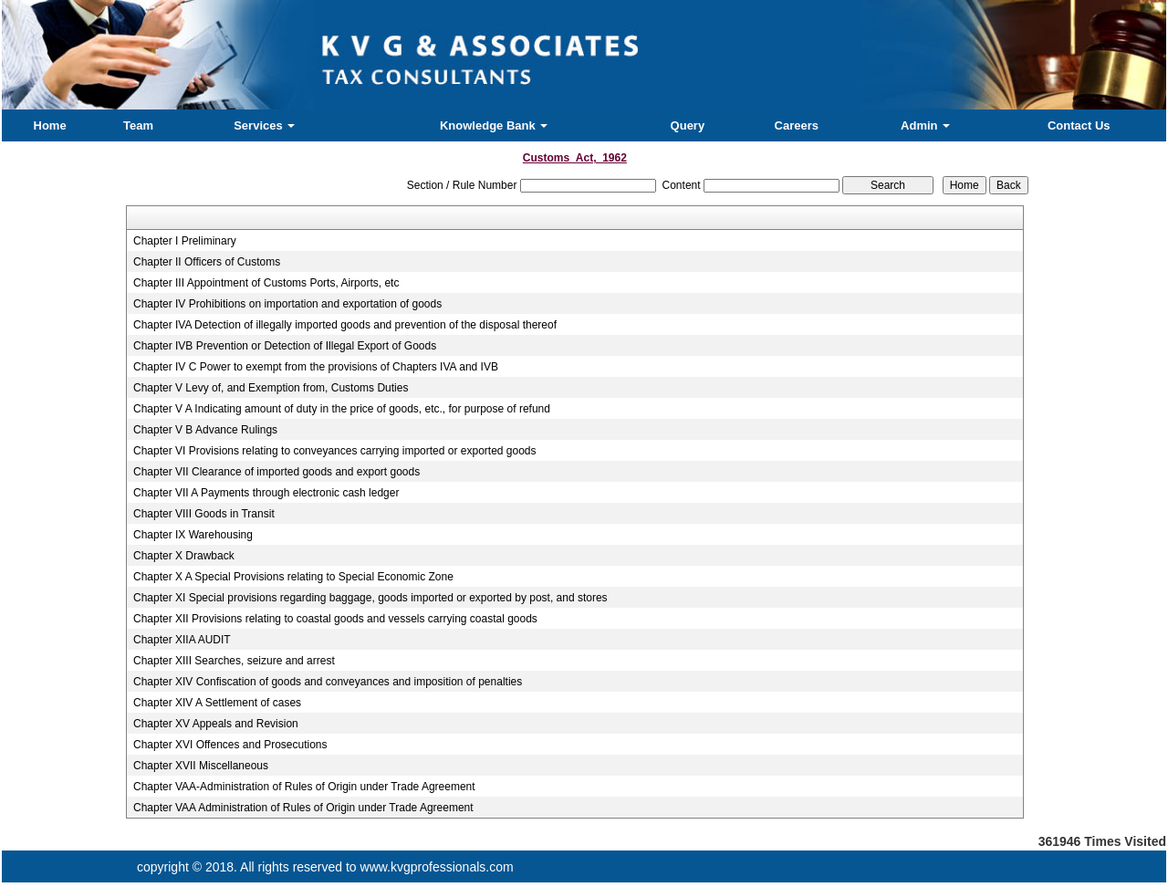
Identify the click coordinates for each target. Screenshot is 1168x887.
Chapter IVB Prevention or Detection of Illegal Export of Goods (284, 345)
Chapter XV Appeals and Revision (215, 723)
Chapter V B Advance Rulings (205, 429)
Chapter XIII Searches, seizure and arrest (234, 660)
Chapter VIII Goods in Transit (204, 513)
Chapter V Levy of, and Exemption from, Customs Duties (270, 387)
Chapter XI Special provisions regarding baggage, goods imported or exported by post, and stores (370, 597)
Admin (925, 125)
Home (50, 125)
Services (264, 125)
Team (138, 125)
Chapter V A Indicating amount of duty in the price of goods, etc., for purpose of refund (341, 408)
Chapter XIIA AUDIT (182, 639)
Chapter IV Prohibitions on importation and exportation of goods (287, 303)
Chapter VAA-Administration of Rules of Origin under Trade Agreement (304, 786)
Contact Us (1079, 125)
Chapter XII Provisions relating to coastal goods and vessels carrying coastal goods (335, 618)
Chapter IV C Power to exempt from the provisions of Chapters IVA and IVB (315, 366)
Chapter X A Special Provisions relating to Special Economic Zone (293, 576)
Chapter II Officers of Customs (206, 262)
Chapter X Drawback (184, 555)
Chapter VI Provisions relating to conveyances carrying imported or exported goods (335, 450)
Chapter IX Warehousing (193, 534)
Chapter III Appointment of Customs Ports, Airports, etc (266, 283)
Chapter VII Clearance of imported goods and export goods (276, 471)
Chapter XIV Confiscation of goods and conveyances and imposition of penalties (327, 681)
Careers (797, 125)
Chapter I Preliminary (184, 241)
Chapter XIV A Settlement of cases (217, 702)
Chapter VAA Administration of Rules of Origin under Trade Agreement (303, 807)
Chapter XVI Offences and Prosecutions (230, 744)
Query (688, 125)
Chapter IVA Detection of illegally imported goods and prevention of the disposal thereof (345, 324)
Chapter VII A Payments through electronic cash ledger (266, 492)
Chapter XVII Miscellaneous (200, 765)
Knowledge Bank (494, 125)
